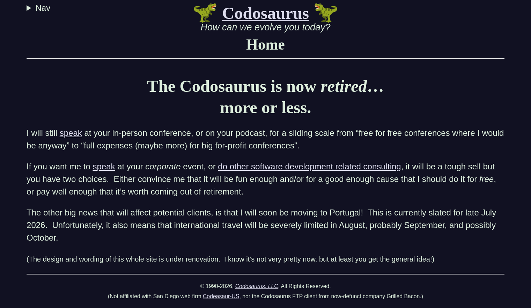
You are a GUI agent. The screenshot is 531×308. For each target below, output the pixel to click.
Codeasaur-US (221, 296)
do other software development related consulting (309, 166)
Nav (43, 8)
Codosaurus (265, 13)
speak (71, 133)
